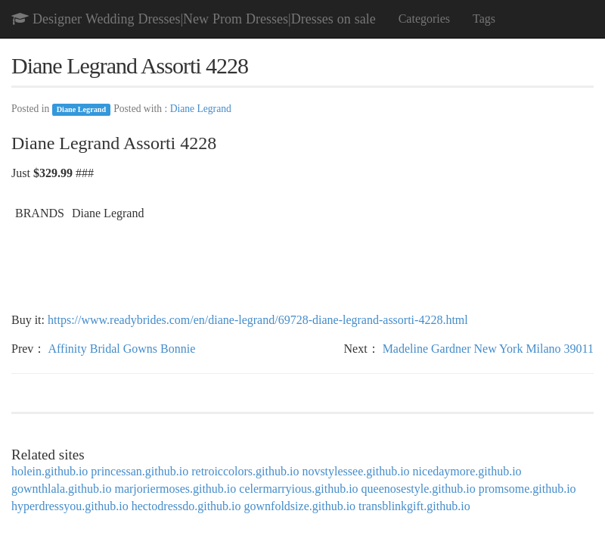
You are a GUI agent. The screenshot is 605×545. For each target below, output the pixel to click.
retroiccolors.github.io (245, 471)
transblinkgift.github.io (414, 506)
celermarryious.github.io (298, 488)
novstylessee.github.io (355, 471)
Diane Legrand (81, 109)
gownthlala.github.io (61, 488)
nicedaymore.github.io (467, 471)
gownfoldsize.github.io (300, 506)
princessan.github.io (139, 471)
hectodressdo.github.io (186, 506)
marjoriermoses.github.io (175, 488)
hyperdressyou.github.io (70, 506)
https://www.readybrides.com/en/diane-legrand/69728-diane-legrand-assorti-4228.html (258, 319)
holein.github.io (49, 471)
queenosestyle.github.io (418, 488)
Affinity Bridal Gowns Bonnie (121, 348)
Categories (424, 18)
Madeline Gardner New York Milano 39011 (488, 348)
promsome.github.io (527, 488)
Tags (484, 18)
